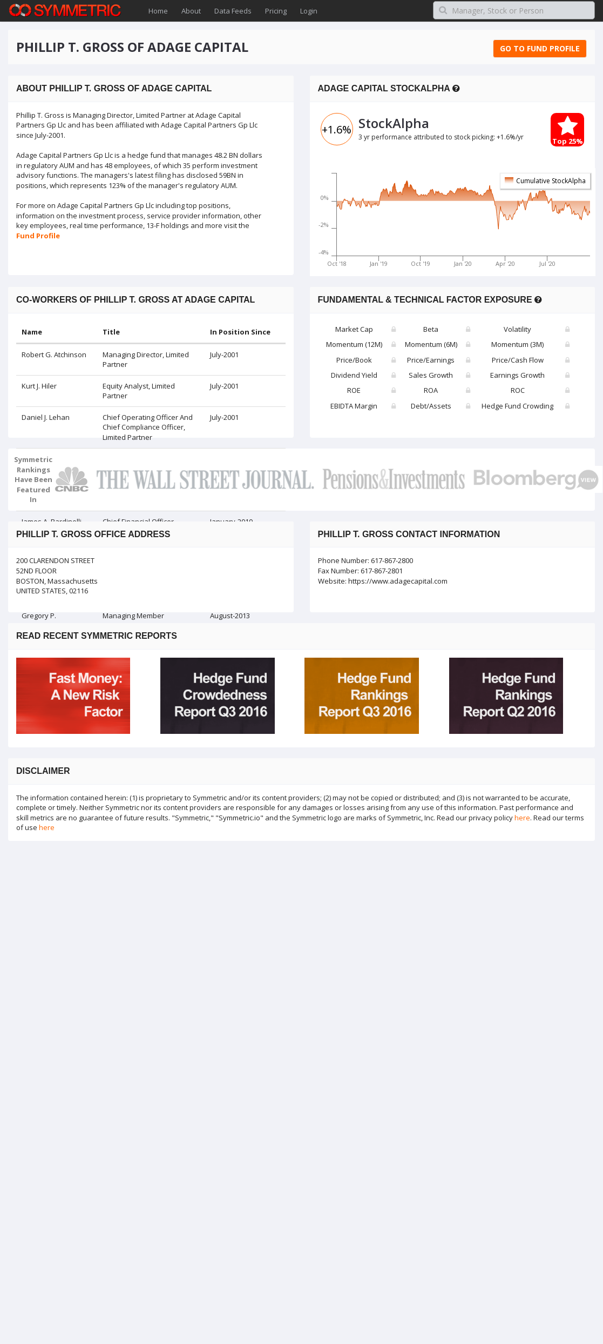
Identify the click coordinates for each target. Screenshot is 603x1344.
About (191, 11)
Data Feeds (233, 11)
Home (158, 11)
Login (308, 11)
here (522, 818)
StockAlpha (393, 123)
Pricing (276, 11)
